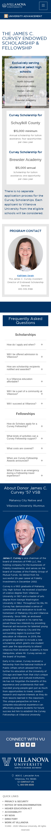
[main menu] (43, 6)
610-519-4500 (27, 785)
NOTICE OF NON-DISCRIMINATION (23, 805)
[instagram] (33, 745)
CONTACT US (27, 782)
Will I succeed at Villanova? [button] (25, 403)
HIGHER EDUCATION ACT (18, 808)
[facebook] (17, 745)
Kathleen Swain (25, 275)
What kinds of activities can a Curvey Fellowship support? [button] (25, 437)
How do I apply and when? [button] (25, 344)
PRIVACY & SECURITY (16, 801)
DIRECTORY (11, 819)
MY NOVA (10, 815)
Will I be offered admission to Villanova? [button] (25, 355)
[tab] (25, 344)
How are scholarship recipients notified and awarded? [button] (25, 368)
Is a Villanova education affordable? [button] (25, 380)
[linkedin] (28, 745)
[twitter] (23, 745)
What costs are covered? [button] (25, 448)
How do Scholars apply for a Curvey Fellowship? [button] (25, 425)
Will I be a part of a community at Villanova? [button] (25, 392)
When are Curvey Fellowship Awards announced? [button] (25, 459)
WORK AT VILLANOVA (16, 822)
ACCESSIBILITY (13, 812)
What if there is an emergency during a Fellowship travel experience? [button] (25, 473)
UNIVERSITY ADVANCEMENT (25, 16)
